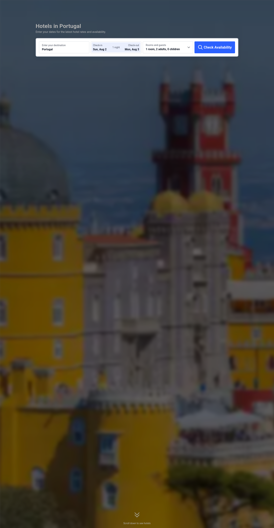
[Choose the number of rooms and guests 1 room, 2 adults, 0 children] (168, 47)
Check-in (97, 45)
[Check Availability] (214, 47)
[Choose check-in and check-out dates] (103, 47)
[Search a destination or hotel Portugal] (64, 47)
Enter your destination (54, 45)
